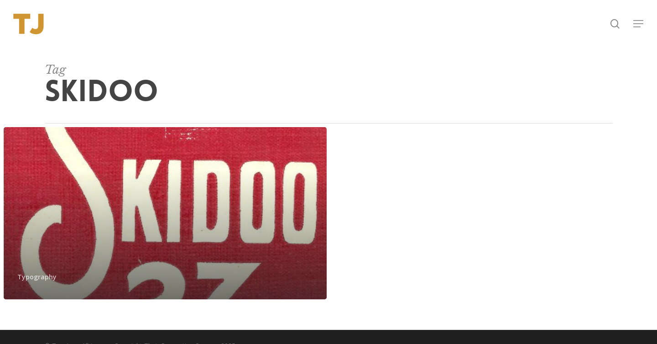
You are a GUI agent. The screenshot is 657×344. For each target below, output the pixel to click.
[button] (638, 24)
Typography (37, 276)
